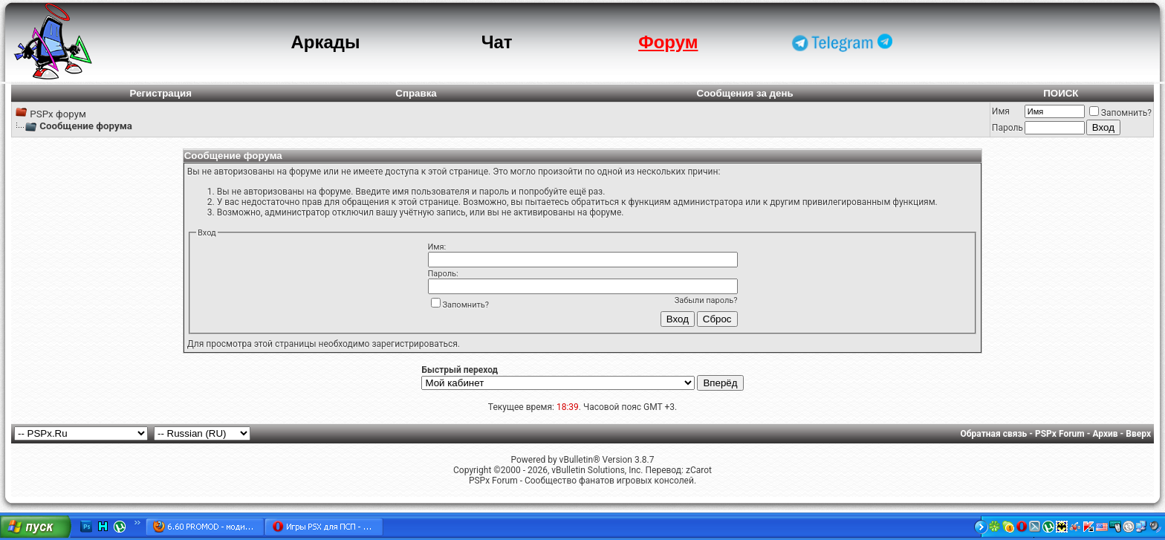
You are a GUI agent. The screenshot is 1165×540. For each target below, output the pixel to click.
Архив (1104, 434)
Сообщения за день (745, 93)
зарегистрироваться (414, 344)
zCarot (699, 470)
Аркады (325, 42)
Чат (497, 42)
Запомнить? (1120, 113)
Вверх (1138, 434)
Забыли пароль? (706, 300)
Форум (668, 42)
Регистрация (161, 93)
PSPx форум (58, 114)
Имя (1001, 111)
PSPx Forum (1060, 434)
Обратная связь (994, 434)
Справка (416, 93)
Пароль (1007, 128)
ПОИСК (1060, 93)
